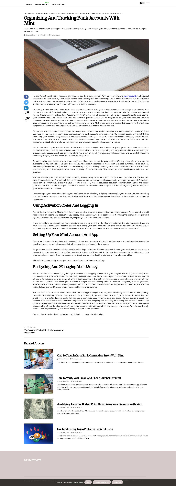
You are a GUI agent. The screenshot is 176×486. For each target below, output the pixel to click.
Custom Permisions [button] (102, 482)
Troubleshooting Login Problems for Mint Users (85, 429)
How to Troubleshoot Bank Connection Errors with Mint (90, 355)
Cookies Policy (77, 482)
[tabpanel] (86, 65)
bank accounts (130, 96)
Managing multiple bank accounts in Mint (64, 13)
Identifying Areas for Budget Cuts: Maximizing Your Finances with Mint (99, 404)
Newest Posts (41, 4)
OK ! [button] (88, 482)
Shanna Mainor (31, 35)
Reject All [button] (117, 482)
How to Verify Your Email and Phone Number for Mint (89, 378)
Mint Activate (58, 4)
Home (28, 4)
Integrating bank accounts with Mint (36, 13)
